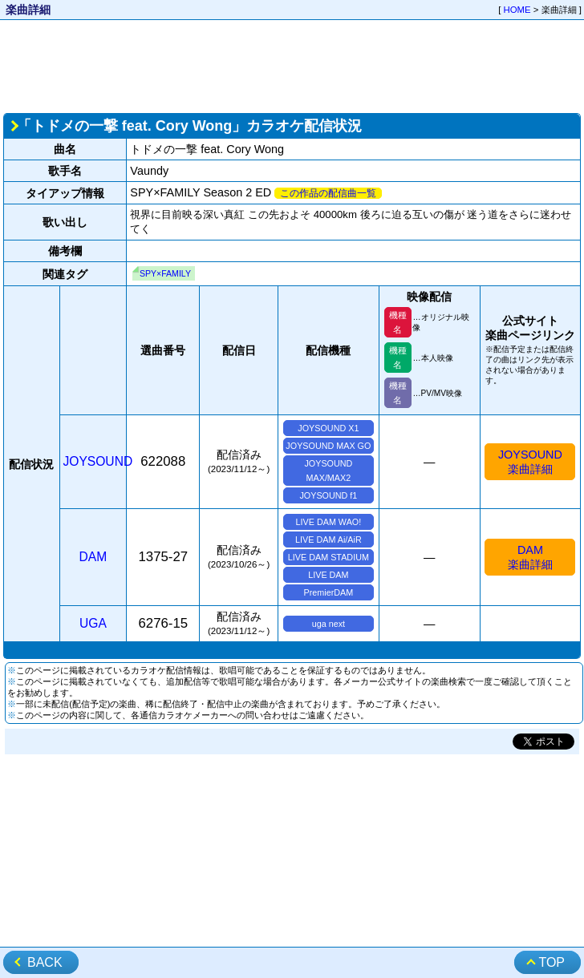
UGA (93, 623)
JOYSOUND (98, 461)
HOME (517, 9)
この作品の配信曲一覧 (328, 193)
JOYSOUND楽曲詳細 (530, 461)
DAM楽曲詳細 (530, 557)
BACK (45, 962)
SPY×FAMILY (165, 273)
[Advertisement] (292, 65)
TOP (551, 962)
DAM (93, 557)
